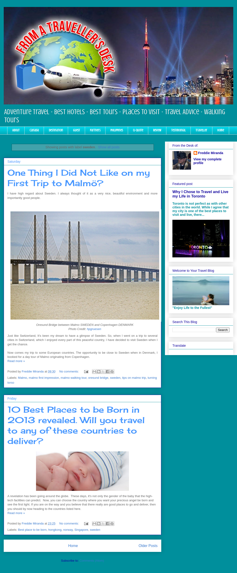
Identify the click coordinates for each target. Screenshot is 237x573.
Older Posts (148, 546)
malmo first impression (44, 377)
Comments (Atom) (91, 560)
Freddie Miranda (210, 153)
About (16, 130)
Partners (95, 130)
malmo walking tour (73, 377)
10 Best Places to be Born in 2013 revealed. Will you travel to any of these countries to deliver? (76, 425)
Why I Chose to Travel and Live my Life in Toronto (200, 194)
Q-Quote (138, 130)
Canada (34, 130)
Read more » (16, 361)
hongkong (55, 529)
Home (220, 130)
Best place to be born (32, 529)
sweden (115, 377)
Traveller (201, 130)
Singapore (81, 529)
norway (68, 529)
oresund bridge (98, 377)
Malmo (22, 377)
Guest (76, 130)
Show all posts (108, 147)
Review (157, 130)
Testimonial (178, 130)
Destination (56, 130)
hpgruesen (94, 329)
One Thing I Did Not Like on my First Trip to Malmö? (78, 178)
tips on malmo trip (134, 377)
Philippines (116, 130)
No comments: (69, 371)
